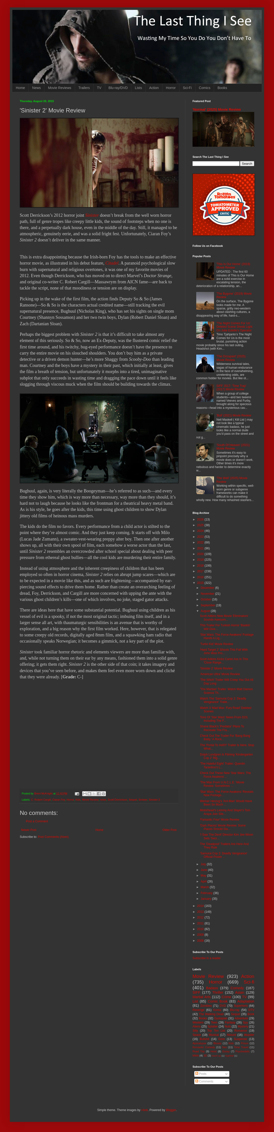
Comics (205, 88)
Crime (226, 997)
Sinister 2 (154, 799)
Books (222, 88)
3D (205, 1055)
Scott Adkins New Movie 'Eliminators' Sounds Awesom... (224, 617)
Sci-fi (249, 982)
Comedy (237, 988)
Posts (200, 1074)
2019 (201, 559)
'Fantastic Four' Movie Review (219, 819)
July (204, 864)
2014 (201, 906)
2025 (201, 525)
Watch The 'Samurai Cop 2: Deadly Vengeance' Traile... (223, 700)
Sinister (92, 215)
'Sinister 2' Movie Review (216, 668)
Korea (217, 1010)
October (206, 599)
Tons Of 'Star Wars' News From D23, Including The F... (224, 719)
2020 (201, 554)
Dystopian (220, 1018)
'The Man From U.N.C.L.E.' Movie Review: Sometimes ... (222, 784)
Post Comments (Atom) (53, 837)
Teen (214, 1022)
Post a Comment (37, 821)
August (206, 611)
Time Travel (241, 1047)
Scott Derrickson (117, 799)
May (204, 875)
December (208, 588)
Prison (245, 1043)
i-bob (144, 1110)
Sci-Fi (187, 88)
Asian (239, 992)
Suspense (240, 1039)
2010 (201, 929)
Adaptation (245, 1001)
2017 (201, 571)
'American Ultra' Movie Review (220, 674)
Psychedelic (242, 1051)
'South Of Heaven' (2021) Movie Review (233, 446)
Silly (195, 1030)
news (103, 799)
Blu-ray (234, 1010)
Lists (138, 88)
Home (20, 88)
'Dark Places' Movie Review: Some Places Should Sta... (223, 827)
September (208, 605)
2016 (201, 577)
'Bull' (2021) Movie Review (233, 415)
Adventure (241, 1018)
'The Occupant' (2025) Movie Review (231, 358)
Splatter (213, 1026)
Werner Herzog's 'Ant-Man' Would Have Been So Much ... (226, 802)
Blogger (171, 1110)
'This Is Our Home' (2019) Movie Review (233, 265)
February (207, 893)
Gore (221, 1039)
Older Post (169, 830)
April (204, 881)
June (204, 870)
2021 (201, 548)
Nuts (228, 1026)
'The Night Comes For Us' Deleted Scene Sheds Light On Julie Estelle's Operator (234, 327)
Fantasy (230, 1022)
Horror (171, 88)
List (195, 1001)
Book (251, 1014)
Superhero (241, 1005)
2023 (201, 537)
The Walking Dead (211, 1014)
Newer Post (28, 830)
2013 (201, 912)
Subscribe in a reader (207, 958)
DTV (251, 1010)
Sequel (133, 799)
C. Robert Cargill (41, 799)
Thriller (217, 992)
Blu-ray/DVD (118, 88)
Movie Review (90, 799)
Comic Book (218, 1001)
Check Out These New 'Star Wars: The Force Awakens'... (225, 774)
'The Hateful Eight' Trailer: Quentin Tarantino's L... (222, 765)
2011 (201, 923)
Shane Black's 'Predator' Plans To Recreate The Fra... (222, 728)
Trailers (84, 88)
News (36, 88)
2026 (201, 519)
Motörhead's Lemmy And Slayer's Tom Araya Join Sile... (225, 812)
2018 (201, 565)
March (205, 887)
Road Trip (199, 1051)
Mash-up (216, 1055)
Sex (224, 1047)
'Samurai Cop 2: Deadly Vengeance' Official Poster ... (223, 855)
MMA (196, 1055)
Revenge (198, 1010)
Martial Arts (202, 997)
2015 (201, 583)
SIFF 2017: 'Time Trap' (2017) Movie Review (231, 387)
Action (154, 88)
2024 (201, 531)
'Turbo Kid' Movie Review (216, 644)
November (208, 593)
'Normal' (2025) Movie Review (217, 109)
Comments (204, 1081)
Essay (226, 1051)
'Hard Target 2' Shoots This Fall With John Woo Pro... (224, 651)
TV (99, 88)
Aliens (197, 1026)
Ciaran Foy (58, 799)
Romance (240, 1030)
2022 (201, 542)
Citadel (111, 263)
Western (198, 1022)
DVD (223, 1005)
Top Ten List (216, 1030)
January (206, 898)
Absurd (231, 1035)
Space (197, 1035)
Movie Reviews (59, 88)
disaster (249, 1035)
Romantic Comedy (204, 1047)
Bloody (217, 1043)
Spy (245, 1022)
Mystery (243, 1026)
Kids (78, 799)
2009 (201, 934)
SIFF (196, 992)
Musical (214, 1035)
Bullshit (204, 1039)
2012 (201, 917)
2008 (201, 940)
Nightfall (229, 1055)
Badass (212, 988)
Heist (214, 1051)
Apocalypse (199, 1043)
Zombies (206, 1005)
